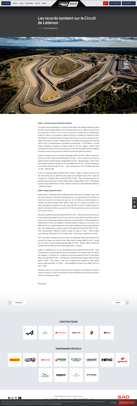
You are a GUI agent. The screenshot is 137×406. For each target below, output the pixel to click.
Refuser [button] (113, 402)
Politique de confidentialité (80, 399)
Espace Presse (54, 399)
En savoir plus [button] (56, 404)
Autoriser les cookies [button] (127, 402)
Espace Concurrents (65, 399)
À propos (45, 399)
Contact (92, 399)
